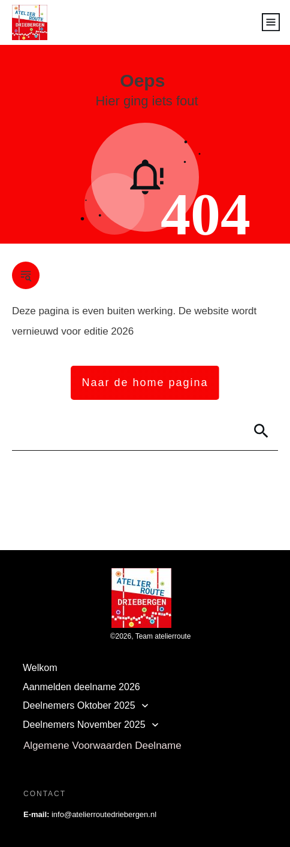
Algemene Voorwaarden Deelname (102, 745)
